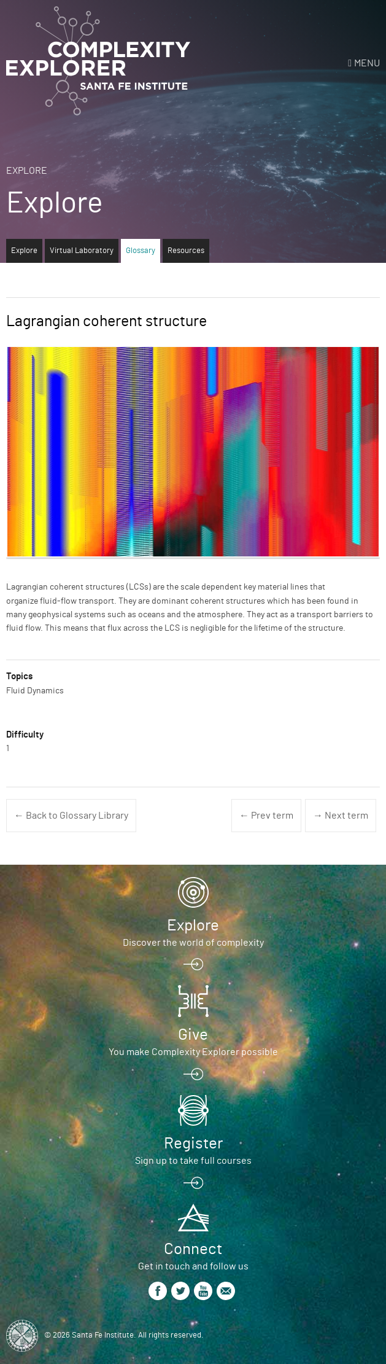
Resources (186, 251)
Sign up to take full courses (193, 1161)
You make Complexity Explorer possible (193, 1052)
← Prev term (266, 815)
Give (193, 1035)
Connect (193, 1249)
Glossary (140, 251)
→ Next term (340, 815)
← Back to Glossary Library (71, 815)
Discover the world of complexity (193, 943)
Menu (367, 63)
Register (193, 1144)
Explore (26, 171)
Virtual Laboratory (82, 251)
